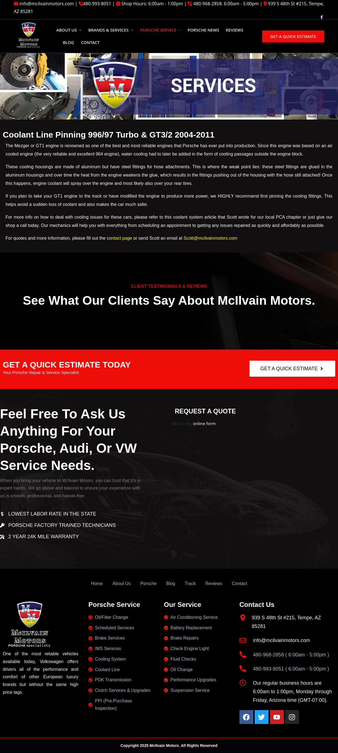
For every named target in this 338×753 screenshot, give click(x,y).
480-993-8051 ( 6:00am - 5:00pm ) (291, 669)
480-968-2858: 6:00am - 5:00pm (226, 4)
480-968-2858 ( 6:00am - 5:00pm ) (291, 655)
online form (204, 423)
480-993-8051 (97, 4)
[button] (292, 36)
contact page (118, 238)
